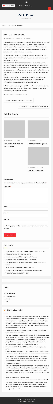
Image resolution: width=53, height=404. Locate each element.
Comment (7, 186)
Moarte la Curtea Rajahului (37, 144)
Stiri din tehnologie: (13, 310)
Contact (8, 299)
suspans (19, 94)
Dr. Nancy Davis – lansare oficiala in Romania (32, 106)
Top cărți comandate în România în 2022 (17, 273)
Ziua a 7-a (24, 94)
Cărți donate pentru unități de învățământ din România (21, 257)
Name (6, 206)
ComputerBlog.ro (10, 296)
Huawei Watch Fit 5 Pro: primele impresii (17, 377)
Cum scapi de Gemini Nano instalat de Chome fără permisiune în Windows (27, 316)
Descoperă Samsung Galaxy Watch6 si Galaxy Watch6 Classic (24, 270)
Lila (7, 301)
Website (6, 219)
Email (6, 213)
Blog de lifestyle (10, 293)
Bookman (19, 38)
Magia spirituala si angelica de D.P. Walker (19, 100)
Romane (28, 38)
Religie (15, 94)
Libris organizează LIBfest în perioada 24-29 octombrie (21, 259)
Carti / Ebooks (26, 15)
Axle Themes (31, 401)
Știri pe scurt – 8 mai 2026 (13, 363)
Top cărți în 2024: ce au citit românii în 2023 (18, 254)
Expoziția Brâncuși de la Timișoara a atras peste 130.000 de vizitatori (25, 251)
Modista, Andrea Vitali (36, 171)
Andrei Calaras (9, 94)
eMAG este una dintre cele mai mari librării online (20, 267)
